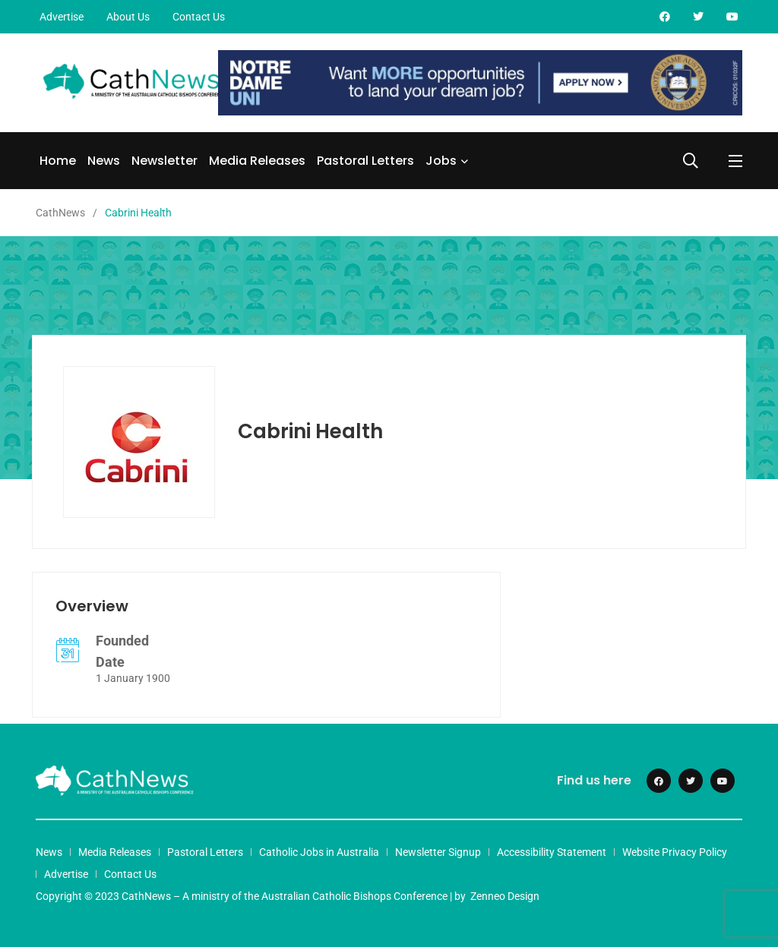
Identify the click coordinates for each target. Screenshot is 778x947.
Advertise (62, 17)
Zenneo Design (504, 896)
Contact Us (198, 17)
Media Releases (257, 160)
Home (58, 160)
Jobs (441, 160)
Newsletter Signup (438, 852)
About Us (128, 17)
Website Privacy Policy (674, 852)
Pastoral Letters (365, 160)
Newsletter (164, 160)
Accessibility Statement (551, 852)
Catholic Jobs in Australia (319, 852)
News (103, 160)
